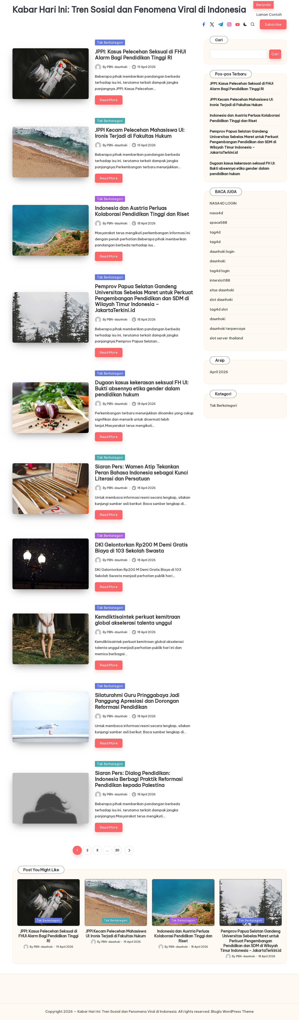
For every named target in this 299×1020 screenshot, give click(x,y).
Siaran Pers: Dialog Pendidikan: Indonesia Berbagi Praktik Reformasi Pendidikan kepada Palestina (139, 779)
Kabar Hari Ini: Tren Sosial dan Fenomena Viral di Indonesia (129, 9)
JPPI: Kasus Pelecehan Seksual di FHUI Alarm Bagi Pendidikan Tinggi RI (140, 54)
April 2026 (219, 372)
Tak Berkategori (110, 42)
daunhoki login (222, 251)
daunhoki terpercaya (227, 328)
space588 (218, 222)
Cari (219, 40)
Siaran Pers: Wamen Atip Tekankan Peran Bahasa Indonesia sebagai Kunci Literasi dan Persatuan (141, 472)
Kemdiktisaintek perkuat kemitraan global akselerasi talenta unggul (137, 620)
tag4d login (220, 271)
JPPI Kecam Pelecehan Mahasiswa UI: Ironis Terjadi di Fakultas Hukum (140, 133)
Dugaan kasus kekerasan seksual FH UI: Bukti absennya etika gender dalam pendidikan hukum (142, 388)
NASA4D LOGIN (223, 203)
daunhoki (217, 261)
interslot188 (220, 280)
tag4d (215, 232)
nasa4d (216, 213)
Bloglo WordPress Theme (232, 1011)
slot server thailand (226, 338)
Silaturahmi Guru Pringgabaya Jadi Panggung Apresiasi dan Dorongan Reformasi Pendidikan (137, 701)
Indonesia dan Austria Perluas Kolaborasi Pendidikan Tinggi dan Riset (142, 211)
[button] (273, 24)
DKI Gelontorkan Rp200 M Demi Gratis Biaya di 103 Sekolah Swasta (141, 548)
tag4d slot (219, 309)
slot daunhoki (221, 299)
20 (117, 850)
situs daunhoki (222, 290)
